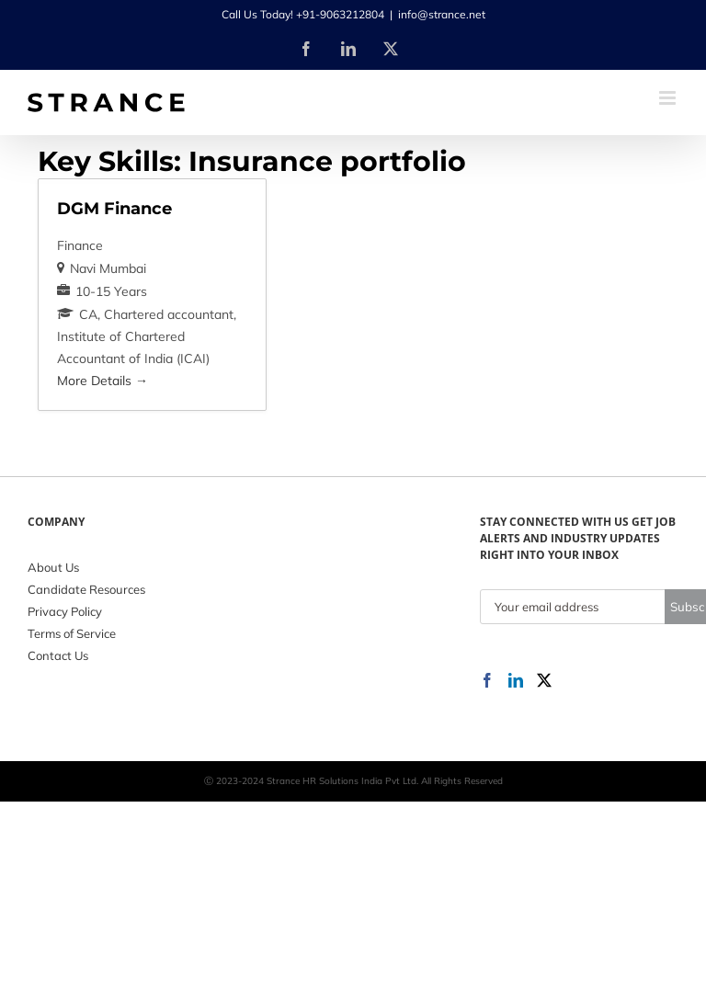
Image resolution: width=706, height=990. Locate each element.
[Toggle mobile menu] (668, 98)
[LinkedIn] (515, 680)
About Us (53, 567)
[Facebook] (487, 680)
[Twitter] (544, 680)
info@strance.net (441, 14)
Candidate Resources (86, 589)
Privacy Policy (65, 611)
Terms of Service (72, 633)
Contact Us (58, 655)
